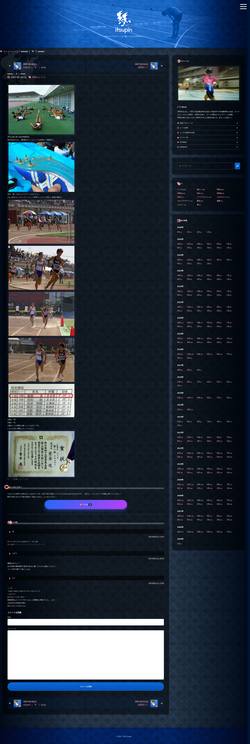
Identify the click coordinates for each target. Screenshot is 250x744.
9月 (208, 244)
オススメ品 (184, 137)
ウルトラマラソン (183, 201)
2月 (198, 232)
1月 (208, 232)
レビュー (180, 205)
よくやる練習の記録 (187, 132)
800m (35, 77)
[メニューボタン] (243, 7)
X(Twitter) (183, 142)
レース (15, 51)
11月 (189, 244)
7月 (228, 244)
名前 (9, 617)
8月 (218, 244)
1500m (179, 193)
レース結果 (184, 128)
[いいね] (86, 504)
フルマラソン (222, 197)
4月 (178, 232)
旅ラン (199, 189)
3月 (188, 232)
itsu (13, 578)
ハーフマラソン (203, 197)
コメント (11, 629)
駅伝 (198, 201)
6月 (178, 248)
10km (179, 197)
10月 (199, 244)
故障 (218, 201)
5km (198, 193)
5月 (188, 248)
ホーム (6, 51)
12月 (179, 244)
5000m (219, 193)
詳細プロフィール (186, 123)
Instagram (183, 147)
